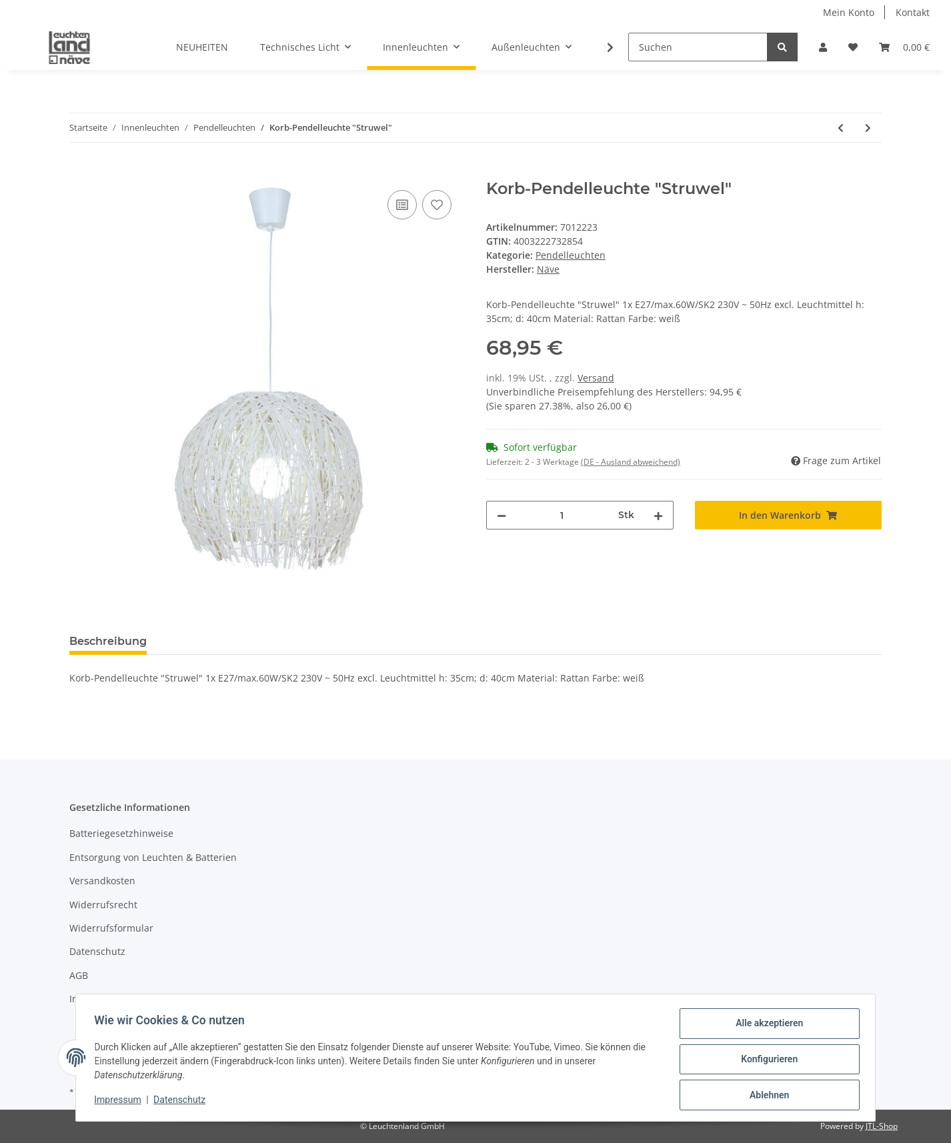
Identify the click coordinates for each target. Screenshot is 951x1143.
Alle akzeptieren (766, 1026)
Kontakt (913, 12)
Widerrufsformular (111, 928)
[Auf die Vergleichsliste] (402, 204)
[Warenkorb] (904, 47)
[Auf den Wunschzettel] (436, 204)
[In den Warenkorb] (80, 172)
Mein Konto (848, 12)
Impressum (94, 998)
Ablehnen (766, 1095)
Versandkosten (102, 880)
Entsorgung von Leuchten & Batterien (153, 857)
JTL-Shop (882, 1126)
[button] (823, 47)
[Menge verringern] (501, 515)
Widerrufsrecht (103, 904)
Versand (596, 377)
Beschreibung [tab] (108, 641)
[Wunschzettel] (853, 47)
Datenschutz (97, 951)
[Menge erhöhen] (658, 515)
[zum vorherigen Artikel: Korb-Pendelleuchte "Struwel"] (840, 127)
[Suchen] (698, 47)
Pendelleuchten (571, 255)
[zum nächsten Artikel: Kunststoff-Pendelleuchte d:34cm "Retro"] (868, 127)
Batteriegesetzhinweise (121, 833)
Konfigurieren (766, 1061)
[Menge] (562, 515)
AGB (78, 975)
